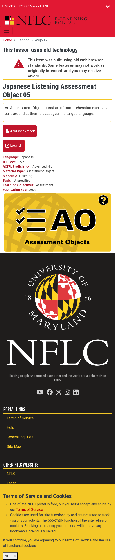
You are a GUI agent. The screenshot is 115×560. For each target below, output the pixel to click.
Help (10, 427)
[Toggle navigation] (6, 30)
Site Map (14, 446)
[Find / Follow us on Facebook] (50, 392)
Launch (16, 145)
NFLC (11, 473)
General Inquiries (20, 437)
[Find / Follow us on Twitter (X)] (59, 392)
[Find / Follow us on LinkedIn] (76, 392)
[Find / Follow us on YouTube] (39, 392)
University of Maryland (26, 6)
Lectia (11, 483)
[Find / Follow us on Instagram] (67, 392)
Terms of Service (20, 418)
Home (7, 40)
